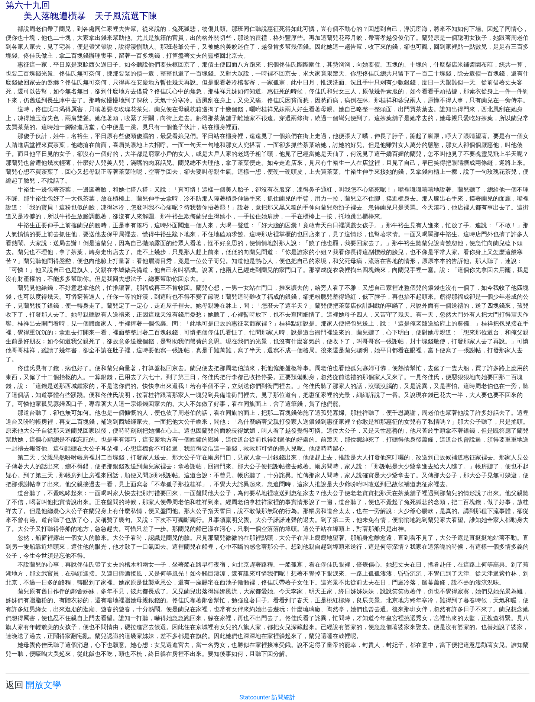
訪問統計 (283, 697)
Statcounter (255, 697)
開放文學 (43, 685)
